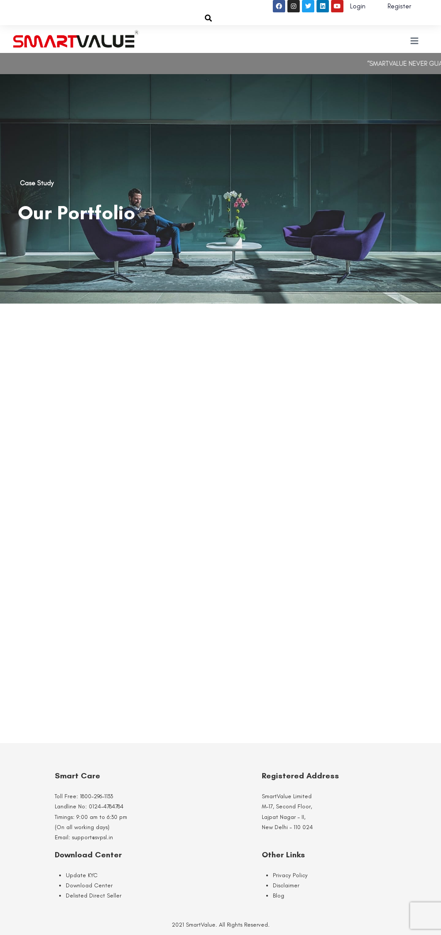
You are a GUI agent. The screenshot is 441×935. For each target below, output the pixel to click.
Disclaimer (286, 885)
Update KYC (82, 875)
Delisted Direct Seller (93, 895)
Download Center (89, 885)
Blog (278, 895)
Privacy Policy (290, 875)
